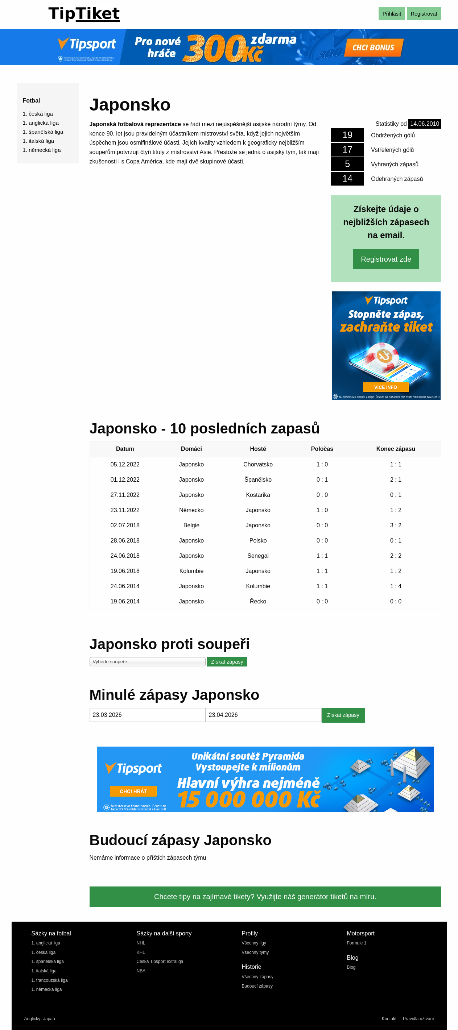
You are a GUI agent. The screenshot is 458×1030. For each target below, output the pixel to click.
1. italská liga (38, 141)
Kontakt (389, 1018)
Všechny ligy (254, 943)
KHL (141, 952)
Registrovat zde (386, 259)
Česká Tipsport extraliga (160, 961)
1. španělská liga (43, 132)
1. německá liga (42, 150)
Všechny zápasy (257, 976)
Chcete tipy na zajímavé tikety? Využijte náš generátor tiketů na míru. (265, 897)
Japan (49, 1018)
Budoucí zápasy (257, 986)
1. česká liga (38, 114)
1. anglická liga (41, 123)
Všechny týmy (255, 952)
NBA (141, 970)
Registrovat (424, 14)
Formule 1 (357, 943)
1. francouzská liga (50, 980)
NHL (141, 943)
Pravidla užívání (418, 1018)
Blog (351, 967)
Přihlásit (392, 14)
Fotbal (31, 100)
